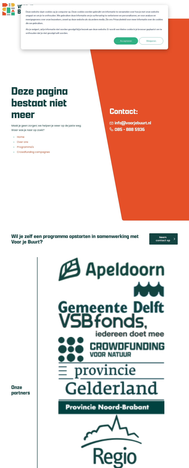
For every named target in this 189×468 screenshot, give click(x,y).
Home (20, 137)
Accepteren (126, 41)
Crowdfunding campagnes (33, 152)
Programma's (25, 147)
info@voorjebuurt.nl (133, 123)
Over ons (22, 142)
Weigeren (151, 41)
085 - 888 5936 (130, 129)
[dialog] (94, 27)
